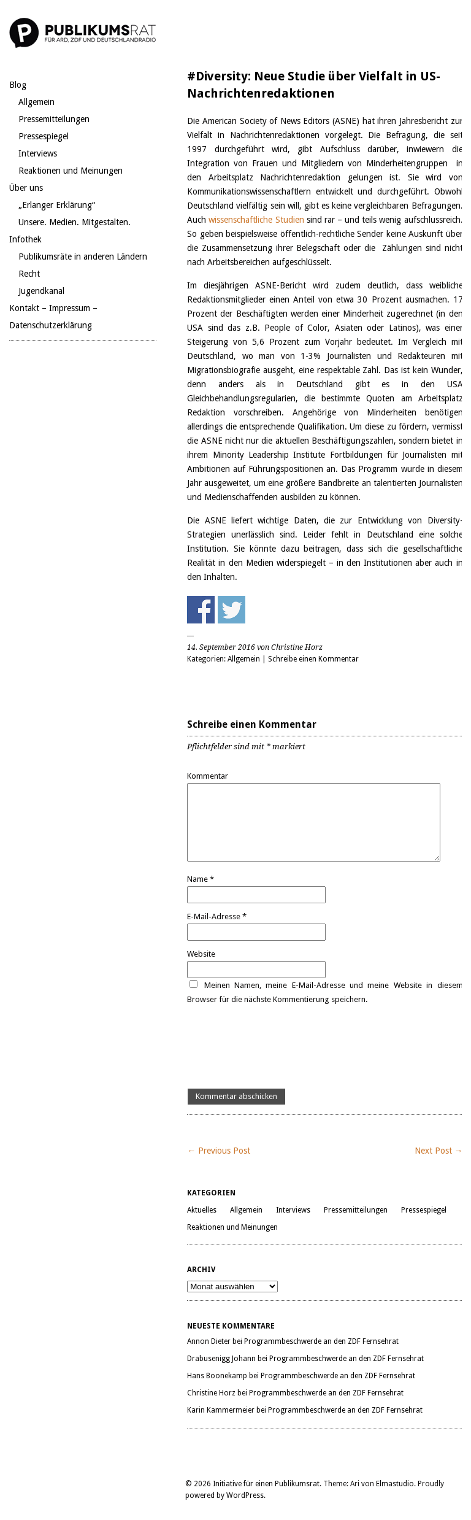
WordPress (245, 1495)
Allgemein (36, 102)
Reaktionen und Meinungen (70, 171)
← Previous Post (218, 1150)
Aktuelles (201, 1210)
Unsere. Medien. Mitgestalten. (74, 222)
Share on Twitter (231, 609)
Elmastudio (395, 1483)
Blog (17, 85)
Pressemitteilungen (54, 119)
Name (200, 879)
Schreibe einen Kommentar (313, 659)
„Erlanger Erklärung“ (56, 205)
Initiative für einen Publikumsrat (266, 1483)
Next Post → (439, 1150)
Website (201, 954)
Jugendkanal (41, 291)
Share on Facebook (201, 609)
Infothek (25, 239)
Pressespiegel (43, 136)
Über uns (26, 188)
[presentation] (280, 1047)
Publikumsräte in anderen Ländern (82, 256)
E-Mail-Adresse (217, 916)
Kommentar (207, 776)
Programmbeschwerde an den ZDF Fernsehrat (321, 1341)
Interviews (37, 153)
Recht (29, 274)
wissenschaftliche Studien (255, 220)
